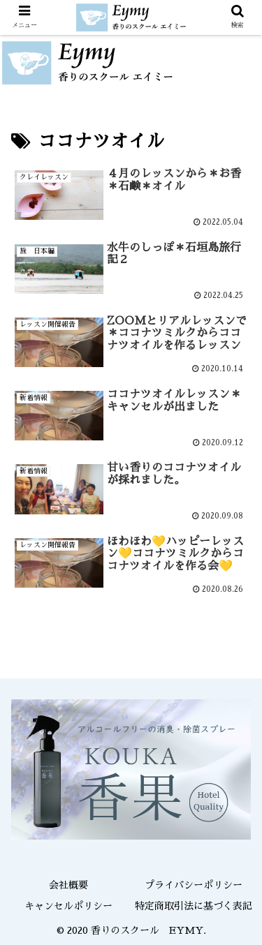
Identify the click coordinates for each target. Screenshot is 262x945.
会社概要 (68, 885)
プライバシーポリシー (193, 885)
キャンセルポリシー (68, 906)
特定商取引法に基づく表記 (193, 906)
